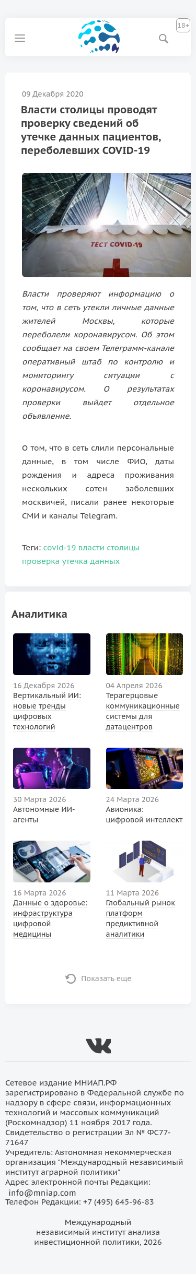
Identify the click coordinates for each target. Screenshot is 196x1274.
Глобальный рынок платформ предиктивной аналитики (140, 918)
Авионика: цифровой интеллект (144, 814)
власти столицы (109, 547)
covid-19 (59, 547)
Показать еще (106, 978)
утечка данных (91, 561)
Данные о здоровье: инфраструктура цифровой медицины (50, 918)
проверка (41, 561)
